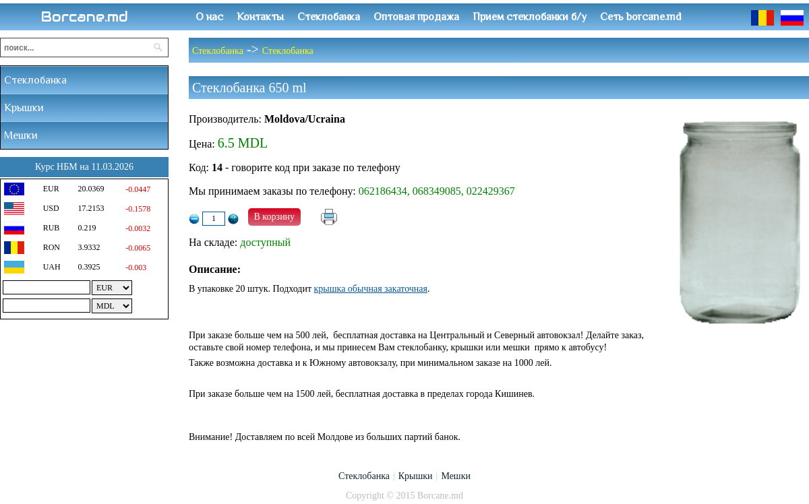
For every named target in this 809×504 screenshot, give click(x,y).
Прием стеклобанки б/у (530, 17)
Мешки (21, 135)
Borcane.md (84, 17)
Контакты (260, 17)
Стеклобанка (328, 17)
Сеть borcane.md (641, 17)
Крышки (24, 108)
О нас (209, 17)
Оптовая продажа (416, 17)
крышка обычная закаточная (370, 289)
